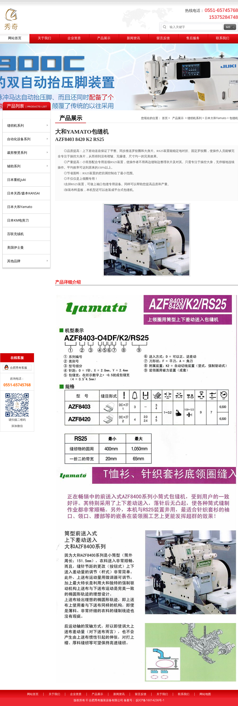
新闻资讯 (133, 38)
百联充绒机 (15, 234)
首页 (165, 118)
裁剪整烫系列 (27, 152)
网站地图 (205, 694)
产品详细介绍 (68, 282)
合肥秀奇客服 (18, 368)
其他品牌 (27, 261)
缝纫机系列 (27, 125)
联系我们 (222, 38)
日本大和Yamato (19, 206)
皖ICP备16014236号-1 (150, 700)
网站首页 (14, 38)
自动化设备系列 (27, 139)
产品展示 (103, 38)
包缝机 (233, 118)
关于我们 (44, 38)
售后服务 (193, 38)
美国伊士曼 (15, 247)
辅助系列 (27, 166)
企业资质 (74, 38)
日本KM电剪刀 (18, 220)
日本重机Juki (16, 179)
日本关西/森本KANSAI (23, 193)
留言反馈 (163, 38)
